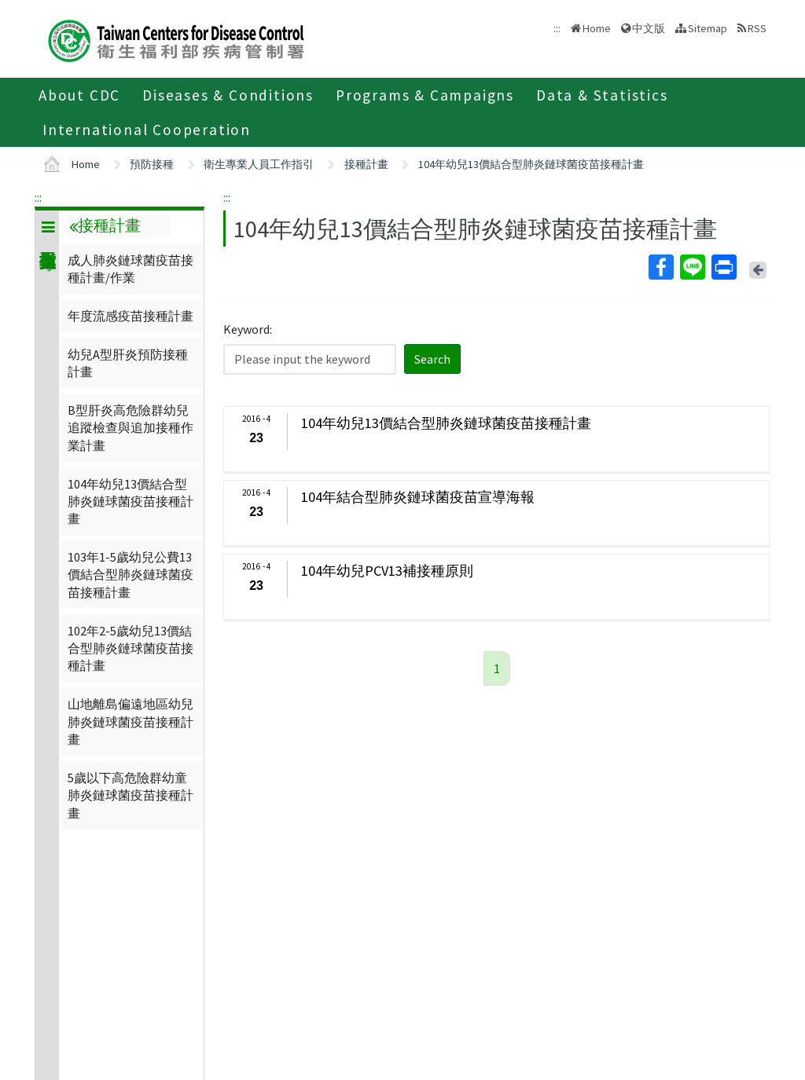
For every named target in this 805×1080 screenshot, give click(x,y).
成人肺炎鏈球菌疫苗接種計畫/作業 (130, 268)
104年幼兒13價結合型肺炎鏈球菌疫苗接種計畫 (531, 164)
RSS (757, 28)
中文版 (648, 28)
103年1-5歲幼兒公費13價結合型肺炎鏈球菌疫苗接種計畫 (130, 574)
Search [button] (432, 359)
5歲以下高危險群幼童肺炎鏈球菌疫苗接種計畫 (130, 795)
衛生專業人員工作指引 (259, 164)
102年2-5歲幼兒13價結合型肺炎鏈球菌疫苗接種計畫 (130, 648)
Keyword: (247, 329)
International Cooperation (146, 129)
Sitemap (707, 28)
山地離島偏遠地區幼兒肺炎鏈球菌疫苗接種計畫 (130, 721)
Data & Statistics (602, 95)
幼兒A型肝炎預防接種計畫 (128, 362)
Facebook (660, 267)
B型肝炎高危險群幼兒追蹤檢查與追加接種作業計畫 (130, 427)
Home (597, 28)
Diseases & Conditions (228, 95)
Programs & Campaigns (425, 95)
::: (38, 197)
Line (691, 267)
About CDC (79, 95)
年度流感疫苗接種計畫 (130, 316)
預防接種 (152, 164)
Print (723, 267)
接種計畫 (366, 164)
